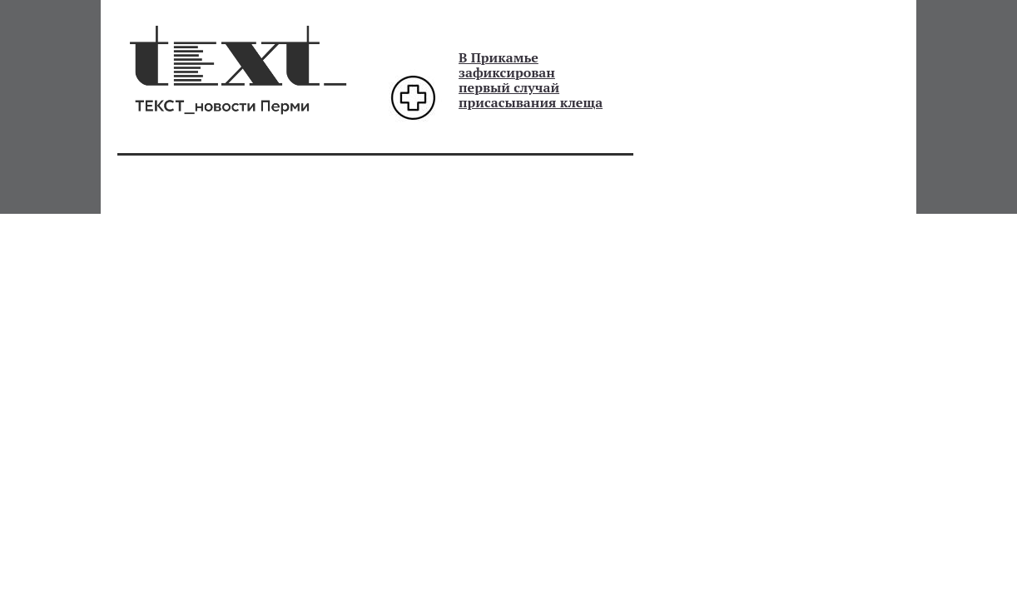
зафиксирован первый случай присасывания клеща (531, 87)
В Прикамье (498, 57)
